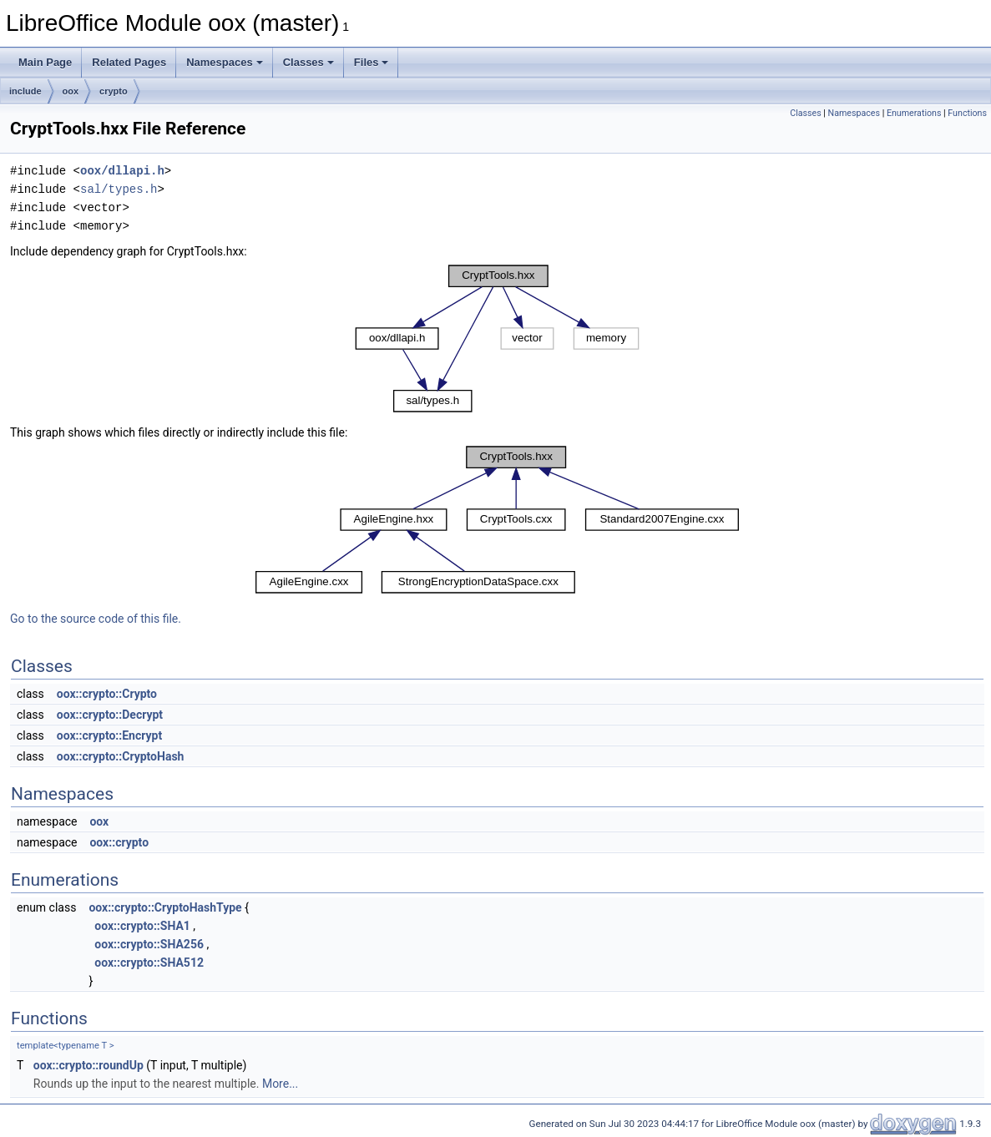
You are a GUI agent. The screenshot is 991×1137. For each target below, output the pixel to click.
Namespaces (224, 62)
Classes (308, 62)
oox (71, 91)
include (25, 91)
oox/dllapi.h (122, 171)
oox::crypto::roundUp (88, 1065)
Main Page (45, 62)
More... (280, 1083)
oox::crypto (119, 842)
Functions (967, 113)
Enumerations (914, 113)
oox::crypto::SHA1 (142, 925)
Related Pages (129, 62)
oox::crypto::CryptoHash (121, 756)
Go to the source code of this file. (95, 618)
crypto (113, 91)
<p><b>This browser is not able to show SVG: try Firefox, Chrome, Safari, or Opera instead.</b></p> (497, 338)
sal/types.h (118, 189)
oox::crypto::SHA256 (149, 944)
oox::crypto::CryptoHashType (164, 907)
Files (371, 62)
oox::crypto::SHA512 (149, 962)
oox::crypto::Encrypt (109, 735)
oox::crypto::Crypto (107, 693)
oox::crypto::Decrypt (110, 714)
